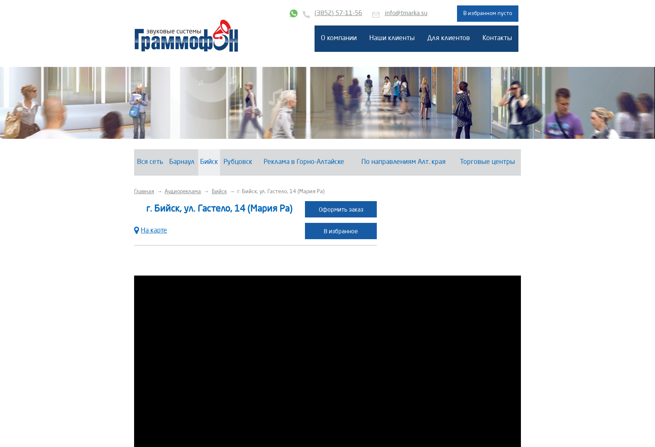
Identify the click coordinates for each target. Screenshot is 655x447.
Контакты (497, 38)
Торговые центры (487, 162)
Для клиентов (448, 38)
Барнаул (182, 162)
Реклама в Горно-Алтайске (304, 162)
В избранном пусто (487, 13)
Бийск (209, 162)
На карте (150, 229)
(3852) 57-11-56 (338, 13)
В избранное (341, 232)
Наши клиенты (392, 38)
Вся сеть (150, 162)
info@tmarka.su (406, 13)
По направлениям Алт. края (403, 162)
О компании (339, 38)
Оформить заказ (341, 210)
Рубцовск (237, 162)
